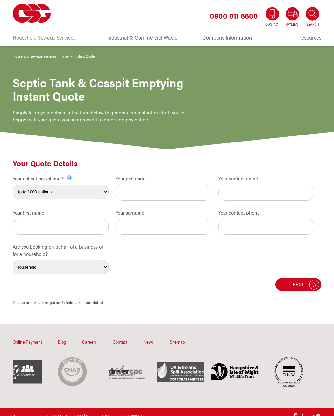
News (148, 342)
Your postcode (131, 178)
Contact (120, 342)
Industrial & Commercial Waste (142, 37)
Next (298, 284)
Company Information (227, 37)
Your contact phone (239, 212)
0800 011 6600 (234, 15)
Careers (89, 342)
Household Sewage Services (44, 37)
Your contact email (238, 178)
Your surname (130, 212)
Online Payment (27, 342)
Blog (62, 342)
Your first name (28, 212)
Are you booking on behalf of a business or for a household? (58, 250)
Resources (309, 37)
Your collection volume (42, 178)
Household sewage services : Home (41, 56)
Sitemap (177, 342)
